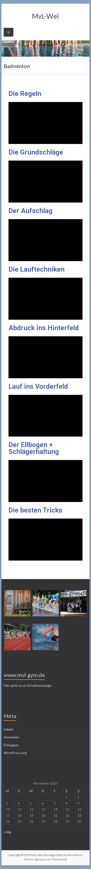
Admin (8, 729)
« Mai (7, 832)
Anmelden (11, 737)
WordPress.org (15, 753)
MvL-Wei (45, 16)
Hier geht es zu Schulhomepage (27, 685)
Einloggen (11, 745)
